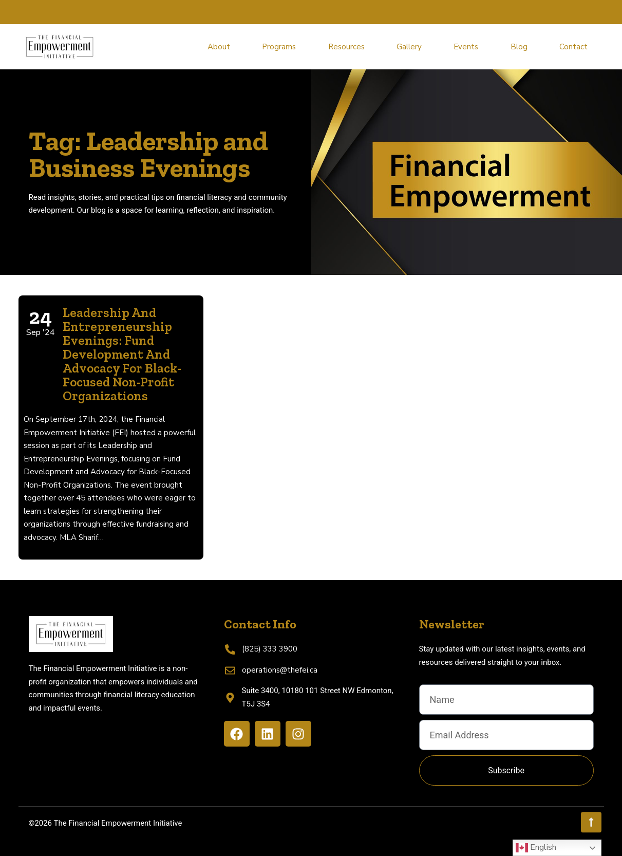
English (536, 848)
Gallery (409, 47)
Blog (519, 47)
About (219, 47)
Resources (346, 47)
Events (466, 47)
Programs (279, 47)
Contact (573, 47)
